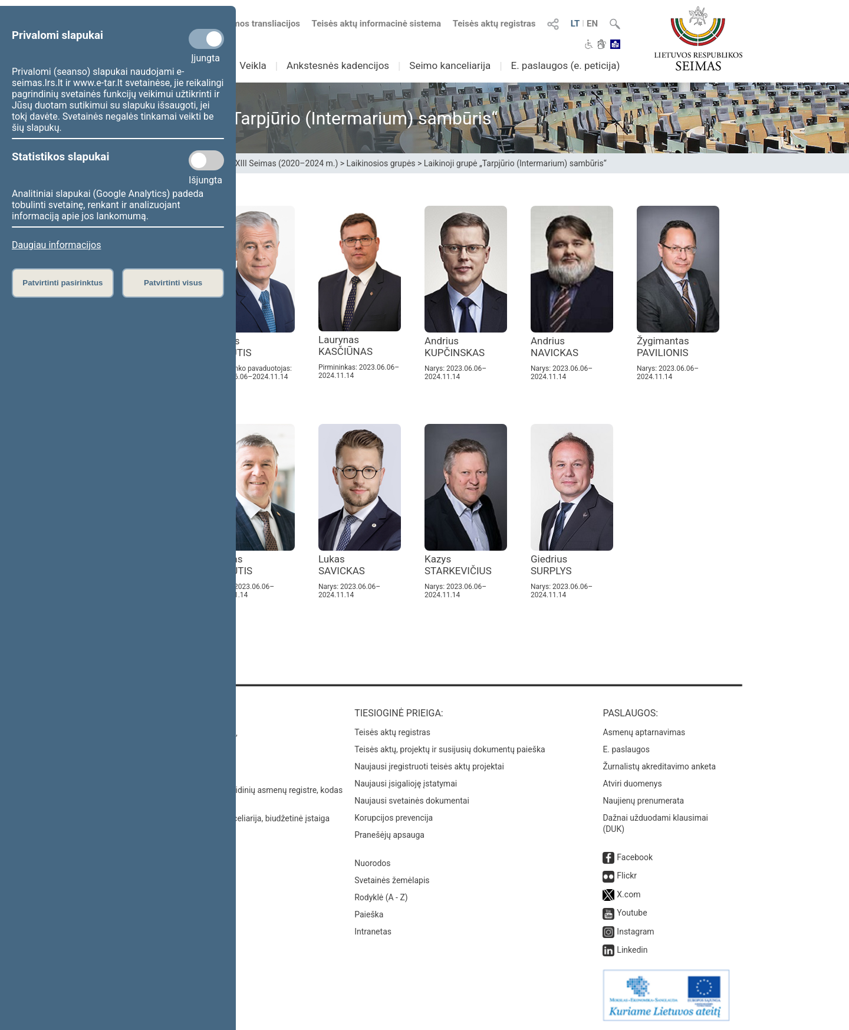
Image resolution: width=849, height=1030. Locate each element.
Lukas (341, 565)
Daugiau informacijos (56, 245)
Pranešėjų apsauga (389, 835)
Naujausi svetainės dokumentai (411, 800)
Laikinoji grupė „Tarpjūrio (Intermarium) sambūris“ (515, 163)
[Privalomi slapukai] (206, 39)
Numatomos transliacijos (243, 23)
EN (592, 23)
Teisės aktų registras (494, 23)
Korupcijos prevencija (393, 817)
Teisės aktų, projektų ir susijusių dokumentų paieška (449, 749)
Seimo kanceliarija (450, 65)
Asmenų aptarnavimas (644, 732)
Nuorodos (372, 863)
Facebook (635, 857)
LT (575, 23)
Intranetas (372, 931)
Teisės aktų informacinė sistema (377, 23)
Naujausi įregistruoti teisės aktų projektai (429, 766)
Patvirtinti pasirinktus (62, 282)
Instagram (635, 931)
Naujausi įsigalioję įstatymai (405, 783)
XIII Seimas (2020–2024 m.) (286, 163)
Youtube (632, 912)
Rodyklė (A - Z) (381, 897)
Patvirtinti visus (173, 282)
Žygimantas (663, 346)
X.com (628, 894)
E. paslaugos (626, 749)
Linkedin (632, 950)
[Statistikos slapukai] (206, 160)
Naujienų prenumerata (643, 800)
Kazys (458, 565)
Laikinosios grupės (381, 163)
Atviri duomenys (632, 783)
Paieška (368, 914)
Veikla (252, 65)
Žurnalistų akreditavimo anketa (659, 766)
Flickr (627, 875)
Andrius (454, 346)
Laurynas (345, 345)
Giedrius (551, 565)
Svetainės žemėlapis (391, 880)
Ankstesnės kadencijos (338, 65)
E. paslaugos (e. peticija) (565, 65)
